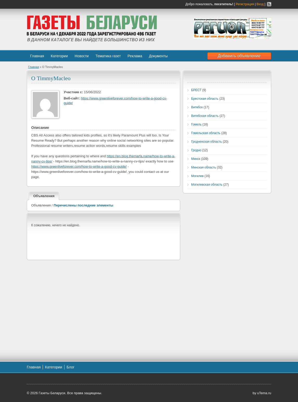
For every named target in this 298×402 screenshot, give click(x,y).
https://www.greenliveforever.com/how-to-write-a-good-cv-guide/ (79, 166)
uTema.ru (264, 393)
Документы (158, 56)
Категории (59, 56)
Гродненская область (206, 141)
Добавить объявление (239, 56)
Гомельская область (206, 133)
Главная (37, 56)
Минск (195, 159)
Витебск (197, 107)
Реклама (135, 56)
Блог (70, 367)
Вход (260, 4)
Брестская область (204, 98)
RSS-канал (269, 4)
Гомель (196, 124)
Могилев (197, 176)
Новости (82, 56)
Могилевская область (206, 184)
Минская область (203, 167)
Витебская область (205, 116)
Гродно (196, 150)
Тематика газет (108, 56)
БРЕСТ (196, 90)
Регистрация (245, 4)
